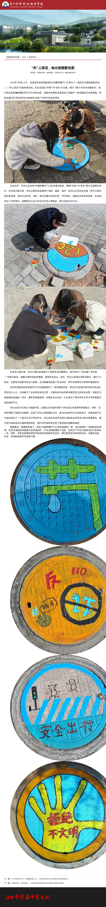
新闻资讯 (32, 57)
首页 (24, 57)
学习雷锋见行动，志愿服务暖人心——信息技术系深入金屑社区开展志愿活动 (40, 879)
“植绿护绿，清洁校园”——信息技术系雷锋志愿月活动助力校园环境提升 (38, 883)
